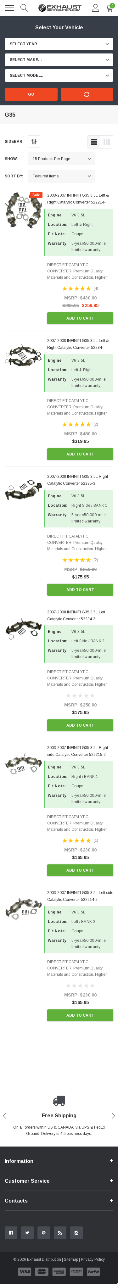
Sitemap (71, 1259)
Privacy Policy (93, 1259)
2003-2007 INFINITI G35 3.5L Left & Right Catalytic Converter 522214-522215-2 (78, 202)
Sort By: (14, 176)
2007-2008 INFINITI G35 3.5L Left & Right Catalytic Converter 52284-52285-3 (78, 347)
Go (31, 94)
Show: (11, 159)
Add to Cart (80, 318)
